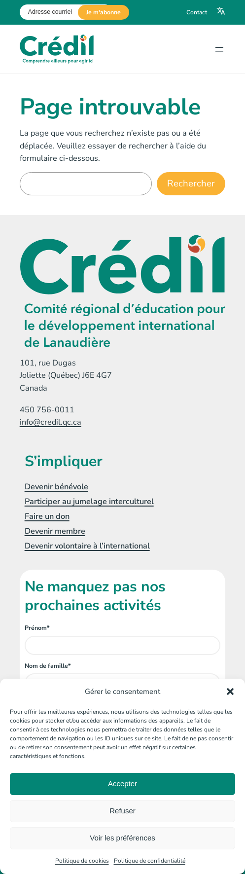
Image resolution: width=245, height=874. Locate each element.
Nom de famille (48, 666)
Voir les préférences (122, 838)
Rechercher (191, 183)
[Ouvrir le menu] (219, 49)
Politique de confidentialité (149, 861)
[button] (230, 691)
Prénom (37, 628)
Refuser (122, 810)
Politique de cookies (82, 861)
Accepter (122, 783)
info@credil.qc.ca (50, 422)
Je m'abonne (103, 12)
